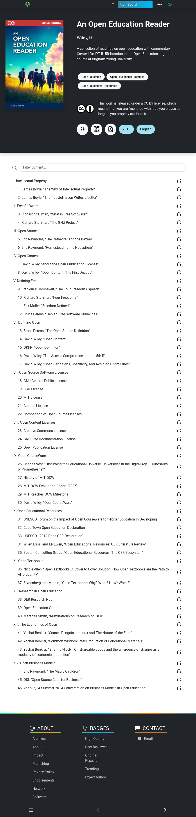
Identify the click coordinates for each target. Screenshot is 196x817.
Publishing (40, 764)
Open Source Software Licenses (40, 372)
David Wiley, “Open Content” (42, 339)
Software (39, 797)
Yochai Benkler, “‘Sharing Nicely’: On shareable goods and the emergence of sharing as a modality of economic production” (89, 652)
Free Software (25, 206)
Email (148, 739)
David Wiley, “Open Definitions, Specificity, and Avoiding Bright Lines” (74, 364)
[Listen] (179, 181)
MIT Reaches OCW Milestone (43, 494)
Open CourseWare (29, 456)
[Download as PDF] (110, 129)
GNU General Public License (42, 381)
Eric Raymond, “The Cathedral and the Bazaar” (55, 239)
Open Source (25, 231)
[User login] (169, 4)
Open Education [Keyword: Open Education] (91, 76)
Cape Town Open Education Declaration (51, 528)
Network (38, 789)
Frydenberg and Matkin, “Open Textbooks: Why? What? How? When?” (74, 583)
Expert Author (95, 777)
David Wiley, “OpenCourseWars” (45, 503)
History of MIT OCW (36, 478)
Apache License (33, 406)
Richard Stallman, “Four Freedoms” (48, 297)
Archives (39, 739)
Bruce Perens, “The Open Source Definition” (54, 331)
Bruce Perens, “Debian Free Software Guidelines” (58, 314)
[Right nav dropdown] (113, 4)
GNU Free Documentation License (47, 439)
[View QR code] (96, 129)
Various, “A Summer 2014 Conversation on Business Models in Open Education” (82, 688)
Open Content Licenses (34, 422)
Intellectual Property (30, 181)
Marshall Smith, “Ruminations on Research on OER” (60, 616)
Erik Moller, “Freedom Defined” (44, 306)
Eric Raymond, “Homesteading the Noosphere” (55, 247)
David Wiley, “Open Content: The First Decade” (55, 272)
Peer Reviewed (96, 747)
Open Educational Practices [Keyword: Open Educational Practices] (127, 76)
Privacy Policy (43, 772)
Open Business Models (34, 663)
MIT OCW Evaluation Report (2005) (48, 486)
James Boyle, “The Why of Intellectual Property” (56, 189)
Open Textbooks (28, 561)
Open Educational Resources (37, 511)
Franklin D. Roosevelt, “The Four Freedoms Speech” (59, 289)
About (37, 747)
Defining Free (25, 281)
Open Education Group (38, 608)
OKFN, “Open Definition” (39, 347)
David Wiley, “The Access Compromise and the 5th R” (62, 356)
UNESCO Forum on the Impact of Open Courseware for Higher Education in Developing (87, 519)
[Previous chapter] (98, 810)
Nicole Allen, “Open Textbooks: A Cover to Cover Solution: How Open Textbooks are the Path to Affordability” (93, 572)
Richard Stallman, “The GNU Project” (48, 222)
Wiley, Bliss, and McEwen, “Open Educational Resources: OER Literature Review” (82, 544)
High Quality (94, 739)
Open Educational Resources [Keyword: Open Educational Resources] (99, 85)
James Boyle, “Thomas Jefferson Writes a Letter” (57, 197)
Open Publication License (40, 447)
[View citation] (82, 129)
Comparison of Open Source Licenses (50, 414)
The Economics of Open (35, 624)
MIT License (30, 397)
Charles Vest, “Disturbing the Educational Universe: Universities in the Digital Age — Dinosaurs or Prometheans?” (93, 466)
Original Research (92, 758)
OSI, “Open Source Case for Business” (50, 680)
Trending (92, 769)
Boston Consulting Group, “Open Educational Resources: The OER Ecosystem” (81, 553)
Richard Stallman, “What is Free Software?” (53, 214)
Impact (37, 755)
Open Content (26, 256)
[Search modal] (135, 4)
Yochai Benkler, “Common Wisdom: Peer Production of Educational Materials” (80, 641)
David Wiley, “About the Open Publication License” (58, 264)
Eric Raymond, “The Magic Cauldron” (49, 671)
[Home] (27, 4)
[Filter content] (14, 168)
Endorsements (43, 780)
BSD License (30, 389)
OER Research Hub (35, 599)
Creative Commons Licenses (42, 431)
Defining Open (26, 322)
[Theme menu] (159, 4)
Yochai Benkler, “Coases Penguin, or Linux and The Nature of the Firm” (75, 633)
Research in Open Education (38, 591)
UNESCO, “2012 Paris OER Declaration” (50, 536)
